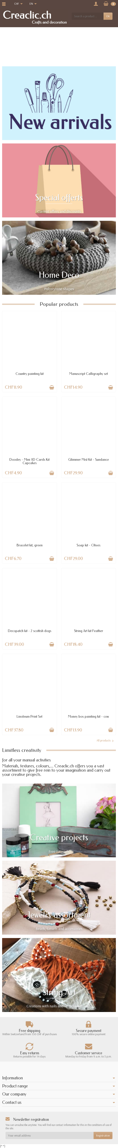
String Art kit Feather (88, 631)
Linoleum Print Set (29, 716)
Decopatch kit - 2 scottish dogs (29, 631)
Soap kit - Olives (88, 545)
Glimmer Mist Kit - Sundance (88, 460)
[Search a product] (88, 16)
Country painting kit (30, 374)
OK (108, 16)
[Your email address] (50, 1135)
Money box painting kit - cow (88, 716)
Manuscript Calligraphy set (88, 374)
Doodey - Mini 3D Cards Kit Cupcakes (29, 461)
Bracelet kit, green (30, 545)
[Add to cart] (51, 387)
